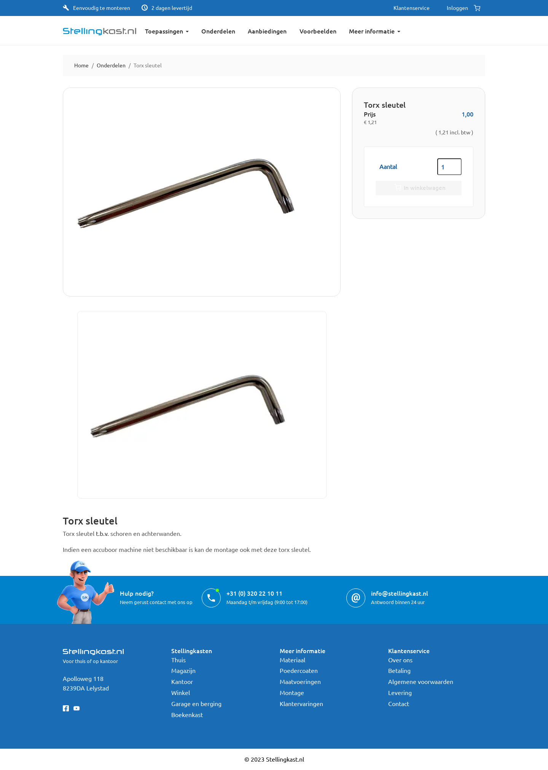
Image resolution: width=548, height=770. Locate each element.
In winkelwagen (418, 188)
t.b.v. (102, 533)
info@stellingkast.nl (399, 593)
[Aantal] (449, 166)
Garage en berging (196, 703)
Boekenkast (187, 714)
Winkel (180, 692)
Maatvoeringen (300, 681)
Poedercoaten (299, 670)
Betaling (399, 670)
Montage (292, 692)
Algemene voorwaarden (420, 681)
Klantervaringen (301, 703)
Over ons (400, 659)
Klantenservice (411, 7)
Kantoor (182, 681)
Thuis (178, 659)
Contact (398, 703)
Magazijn (183, 670)
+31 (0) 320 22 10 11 (254, 593)
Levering (400, 692)
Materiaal (292, 659)
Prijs (370, 114)
